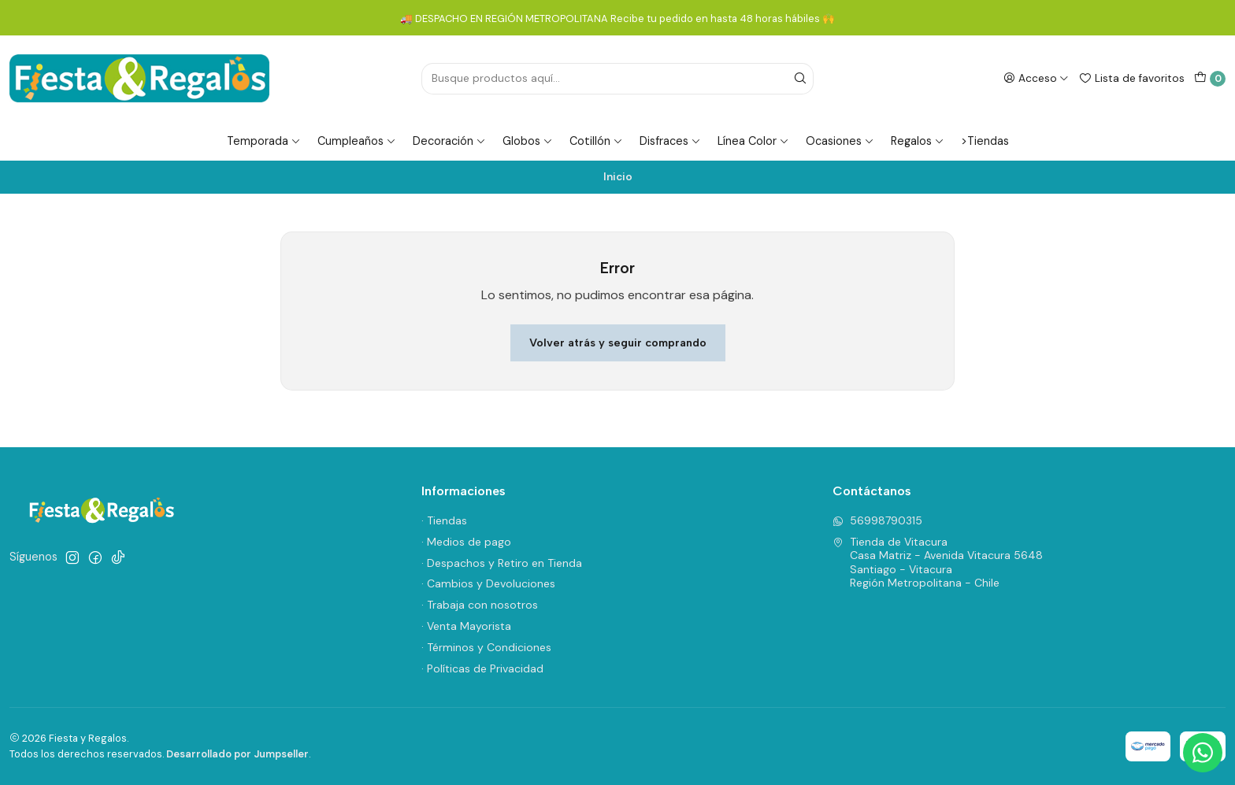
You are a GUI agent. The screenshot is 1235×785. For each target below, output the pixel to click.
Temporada (264, 141)
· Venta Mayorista (466, 626)
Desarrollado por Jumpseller (237, 754)
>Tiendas (985, 141)
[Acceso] (1036, 78)
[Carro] (1210, 79)
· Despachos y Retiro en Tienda (501, 563)
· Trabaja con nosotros (479, 605)
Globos (528, 141)
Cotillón (596, 141)
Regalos (917, 141)
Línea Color (753, 141)
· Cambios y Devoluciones (488, 583)
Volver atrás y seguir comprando (618, 342)
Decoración (449, 141)
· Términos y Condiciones (486, 647)
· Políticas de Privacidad (482, 668)
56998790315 (877, 520)
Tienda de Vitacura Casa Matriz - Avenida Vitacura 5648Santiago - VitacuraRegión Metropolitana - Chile (938, 563)
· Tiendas (444, 520)
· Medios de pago (466, 542)
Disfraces (670, 141)
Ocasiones (840, 141)
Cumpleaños (356, 141)
